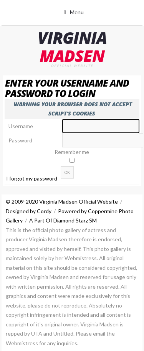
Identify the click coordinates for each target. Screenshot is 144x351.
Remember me (72, 152)
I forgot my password (31, 178)
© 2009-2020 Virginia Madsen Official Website (62, 201)
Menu (77, 12)
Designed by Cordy (28, 211)
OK (67, 172)
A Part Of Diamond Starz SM (63, 220)
